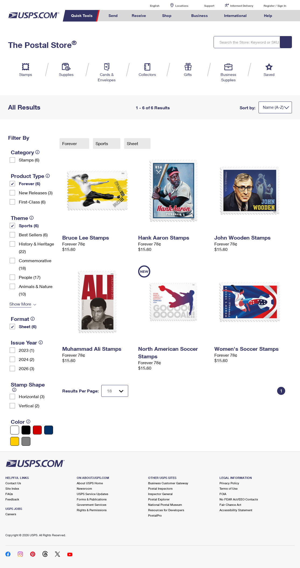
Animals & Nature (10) (36, 290)
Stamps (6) (29, 159)
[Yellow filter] (14, 441)
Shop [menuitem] (167, 15)
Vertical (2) (29, 405)
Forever (70, 143)
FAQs (9, 494)
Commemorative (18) (35, 264)
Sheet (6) (28, 326)
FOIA (222, 494)
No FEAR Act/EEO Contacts (238, 499)
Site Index (12, 488)
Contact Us (13, 483)
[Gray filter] (26, 441)
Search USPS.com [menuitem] (289, 16)
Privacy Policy (229, 483)
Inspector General (160, 494)
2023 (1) (26, 350)
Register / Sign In (275, 5)
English (149, 5)
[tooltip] (37, 152)
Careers (10, 514)
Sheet (133, 143)
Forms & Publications (92, 499)
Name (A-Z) (273, 107)
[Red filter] (37, 430)
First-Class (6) (32, 201)
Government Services (91, 504)
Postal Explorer (159, 499)
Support (209, 5)
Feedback (12, 499)
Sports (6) (29, 225)
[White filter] (14, 430)
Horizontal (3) (31, 396)
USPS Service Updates (92, 494)
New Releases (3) (36, 192)
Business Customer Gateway (168, 483)
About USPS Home (90, 483)
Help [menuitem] (268, 15)
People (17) (29, 277)
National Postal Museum (165, 504)
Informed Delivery (241, 5)
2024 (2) (26, 359)
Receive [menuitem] (139, 15)
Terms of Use (228, 488)
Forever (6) (29, 183)
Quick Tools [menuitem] (82, 15)
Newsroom (84, 488)
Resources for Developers (166, 510)
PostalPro (155, 515)
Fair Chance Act (230, 504)
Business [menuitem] (199, 15)
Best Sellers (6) (33, 234)
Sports (102, 143)
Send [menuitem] (113, 15)
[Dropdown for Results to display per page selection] (114, 391)
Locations (181, 5)
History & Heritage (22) (36, 247)
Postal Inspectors (160, 488)
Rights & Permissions (92, 510)
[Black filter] (26, 430)
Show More (20, 303)
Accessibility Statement (235, 510)
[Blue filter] (48, 430)
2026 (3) (26, 368)
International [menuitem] (235, 15)
